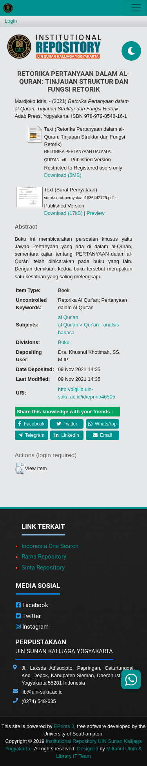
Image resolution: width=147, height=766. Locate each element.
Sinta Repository (43, 567)
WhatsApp (102, 424)
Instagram (32, 626)
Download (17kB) (63, 213)
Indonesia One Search (50, 546)
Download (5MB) (63, 175)
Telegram (31, 435)
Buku (63, 342)
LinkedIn (66, 435)
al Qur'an (68, 317)
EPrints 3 (64, 726)
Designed (87, 749)
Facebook (31, 424)
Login (11, 21)
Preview (96, 213)
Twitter (66, 424)
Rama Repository (44, 556)
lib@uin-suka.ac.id (42, 692)
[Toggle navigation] (136, 8)
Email (102, 435)
